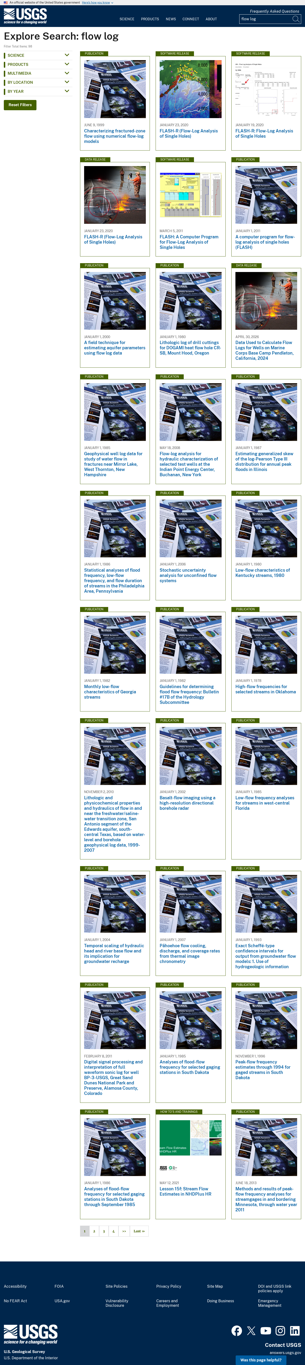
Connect (191, 19)
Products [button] (18, 64)
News (171, 19)
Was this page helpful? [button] (261, 1360)
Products (150, 19)
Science (127, 19)
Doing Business (220, 1301)
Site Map (215, 1286)
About (211, 19)
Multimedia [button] (19, 73)
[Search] (296, 19)
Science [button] (16, 55)
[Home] (25, 23)
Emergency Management (269, 1303)
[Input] (270, 19)
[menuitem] (127, 16)
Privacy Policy (168, 1286)
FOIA (59, 1286)
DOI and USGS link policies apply (274, 1288)
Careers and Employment (167, 1303)
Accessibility (15, 1286)
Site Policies (116, 1286)
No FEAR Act (15, 1301)
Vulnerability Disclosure (117, 1303)
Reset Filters (20, 105)
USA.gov (62, 1301)
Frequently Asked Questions (274, 11)
